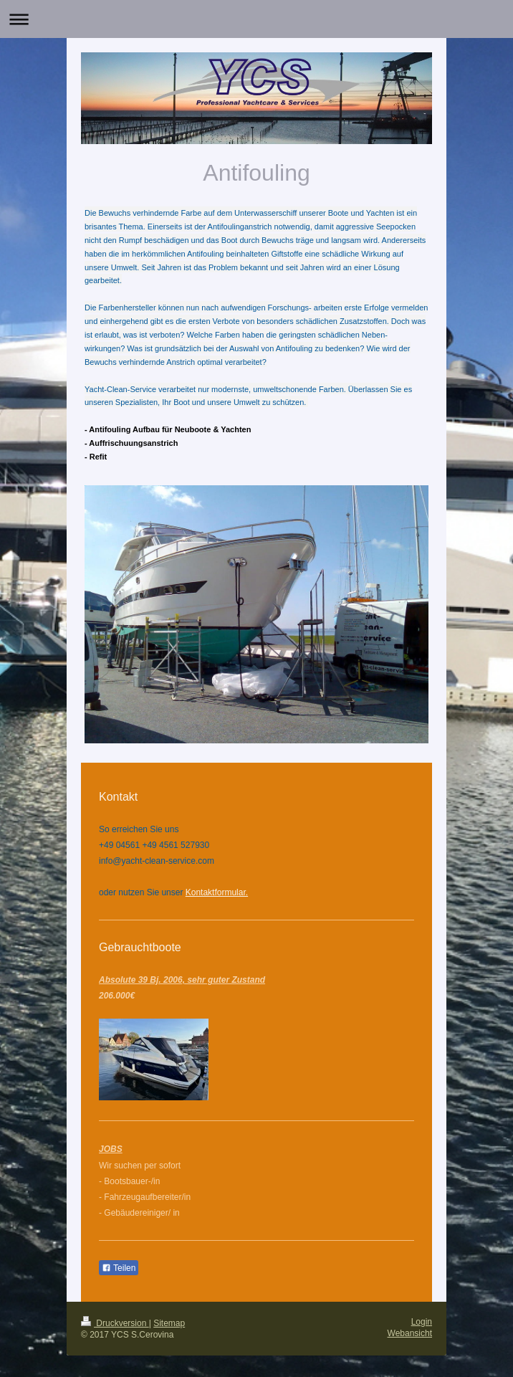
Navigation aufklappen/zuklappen (256, 19)
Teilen (118, 1268)
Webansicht (410, 1333)
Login (421, 1322)
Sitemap (169, 1323)
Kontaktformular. (217, 892)
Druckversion (115, 1323)
